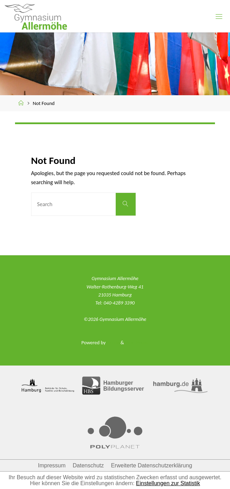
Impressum (51, 465)
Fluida (112, 342)
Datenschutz (88, 465)
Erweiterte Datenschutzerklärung (151, 465)
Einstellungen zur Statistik (168, 483)
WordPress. (137, 342)
